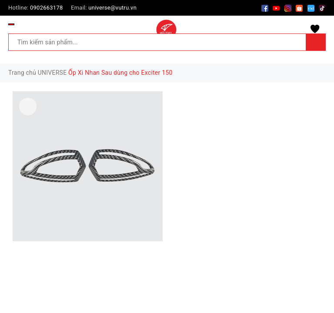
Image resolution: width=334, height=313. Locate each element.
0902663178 (46, 7)
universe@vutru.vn (112, 7)
